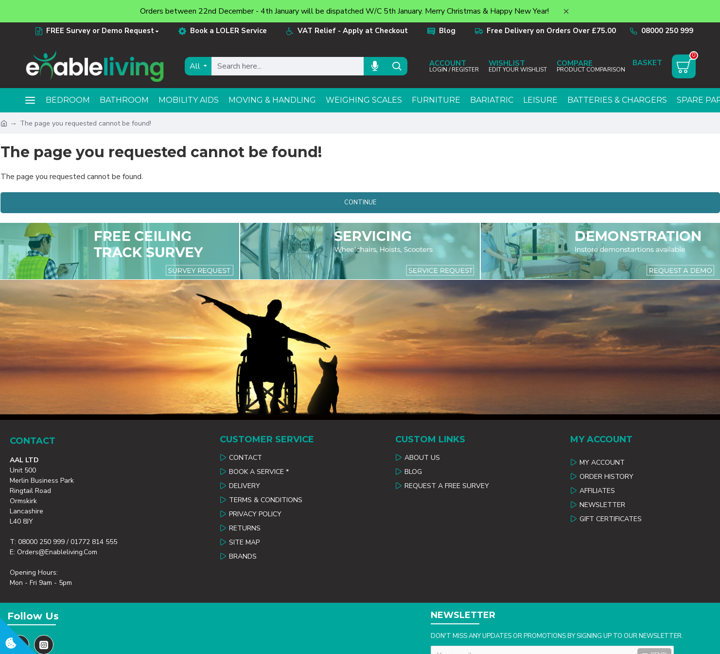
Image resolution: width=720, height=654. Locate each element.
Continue (360, 202)
